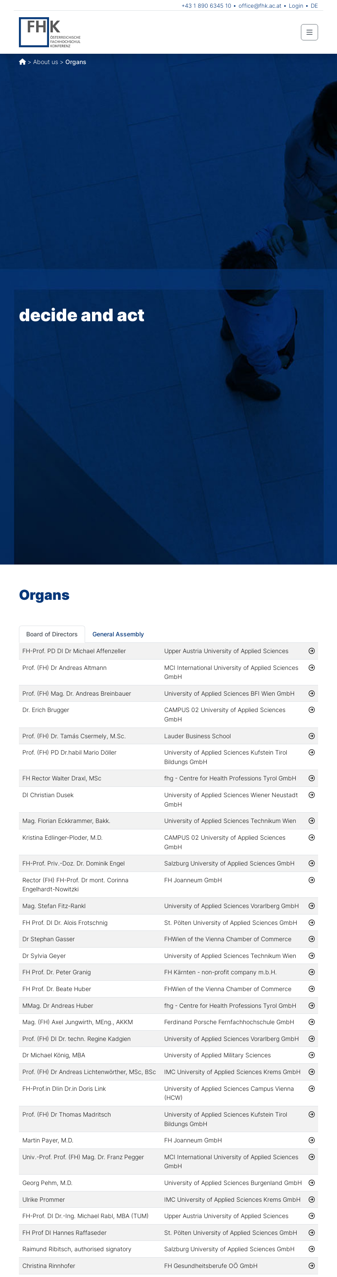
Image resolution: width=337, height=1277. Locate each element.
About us (45, 61)
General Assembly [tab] (118, 634)
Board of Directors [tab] (52, 634)
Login (296, 5)
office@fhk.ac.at (260, 5)
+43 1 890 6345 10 (206, 5)
